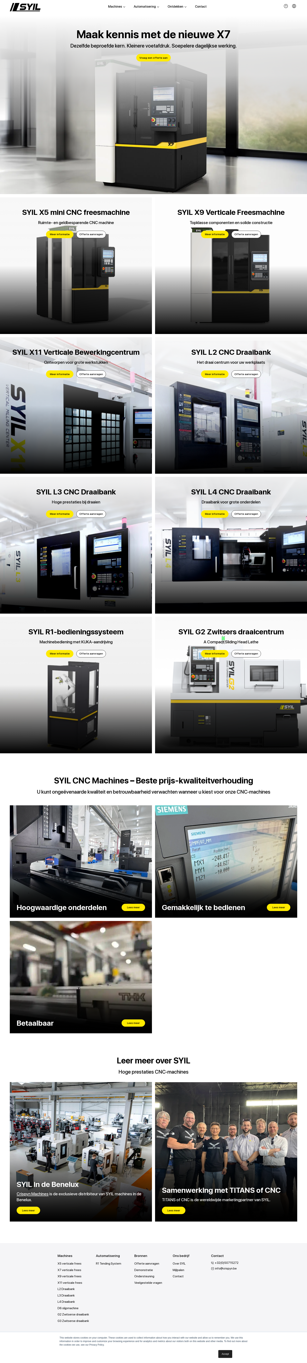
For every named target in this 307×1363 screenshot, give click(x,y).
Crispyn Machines (33, 1194)
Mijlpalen (178, 1270)
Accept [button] (225, 1354)
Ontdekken (177, 7)
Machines (116, 7)
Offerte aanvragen (91, 234)
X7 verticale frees (69, 1270)
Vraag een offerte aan (153, 57)
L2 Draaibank (66, 1290)
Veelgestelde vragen (148, 1283)
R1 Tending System (109, 1264)
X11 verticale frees (70, 1283)
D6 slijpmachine (68, 1309)
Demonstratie (143, 1270)
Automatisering (146, 7)
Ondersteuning (144, 1277)
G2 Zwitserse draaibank (73, 1315)
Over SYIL (179, 1264)
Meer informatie (59, 234)
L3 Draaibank (66, 1296)
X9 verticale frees (69, 1277)
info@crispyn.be (226, 1269)
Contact (201, 7)
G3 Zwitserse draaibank (73, 1322)
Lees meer (133, 907)
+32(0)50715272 (227, 1263)
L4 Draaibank (66, 1302)
